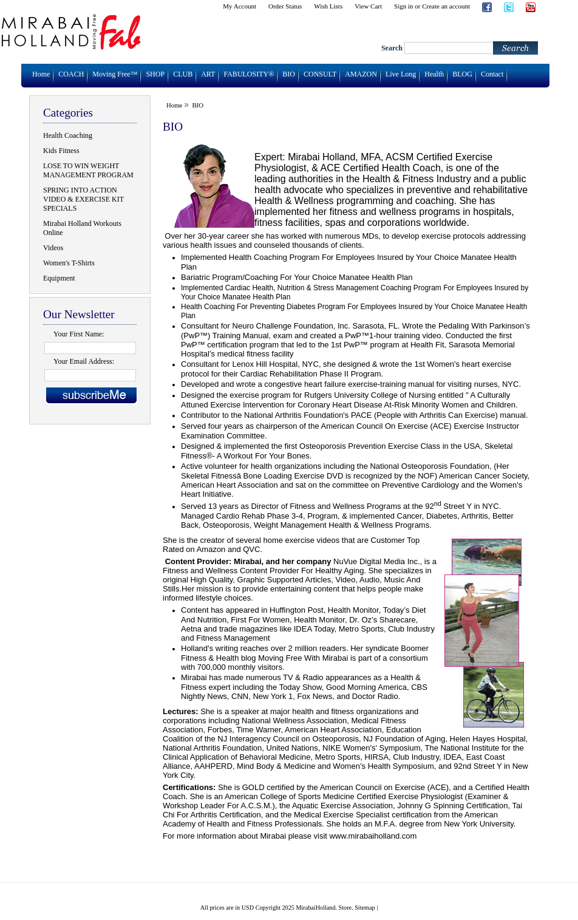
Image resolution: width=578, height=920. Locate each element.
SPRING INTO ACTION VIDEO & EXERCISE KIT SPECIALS (83, 199)
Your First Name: (78, 334)
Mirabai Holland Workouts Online (82, 228)
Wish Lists (328, 6)
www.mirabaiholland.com (373, 835)
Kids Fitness (61, 150)
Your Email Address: (83, 361)
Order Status (285, 6)
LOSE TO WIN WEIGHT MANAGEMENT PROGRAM (88, 170)
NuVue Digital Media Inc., (376, 561)
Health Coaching (67, 135)
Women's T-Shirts (69, 263)
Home (174, 105)
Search (392, 48)
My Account (239, 6)
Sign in (403, 6)
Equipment (59, 278)
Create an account (446, 6)
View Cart (368, 6)
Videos (53, 248)
